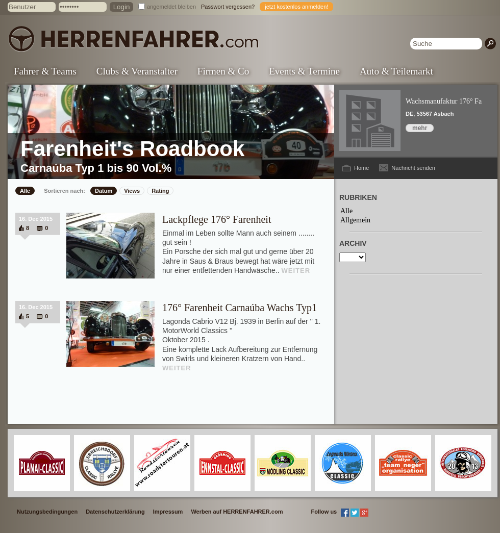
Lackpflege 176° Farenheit (216, 219)
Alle (25, 191)
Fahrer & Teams (45, 71)
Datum (103, 191)
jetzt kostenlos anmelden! (296, 7)
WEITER (296, 270)
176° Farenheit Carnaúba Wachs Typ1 (239, 307)
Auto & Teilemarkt (396, 71)
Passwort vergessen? (228, 7)
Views (132, 191)
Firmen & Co (223, 71)
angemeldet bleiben (171, 7)
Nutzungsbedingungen (47, 512)
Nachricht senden (413, 168)
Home (361, 168)
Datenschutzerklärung (115, 512)
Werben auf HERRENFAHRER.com (237, 512)
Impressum (168, 512)
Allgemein (355, 220)
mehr (419, 128)
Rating (160, 191)
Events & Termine (304, 71)
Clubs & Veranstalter (137, 71)
